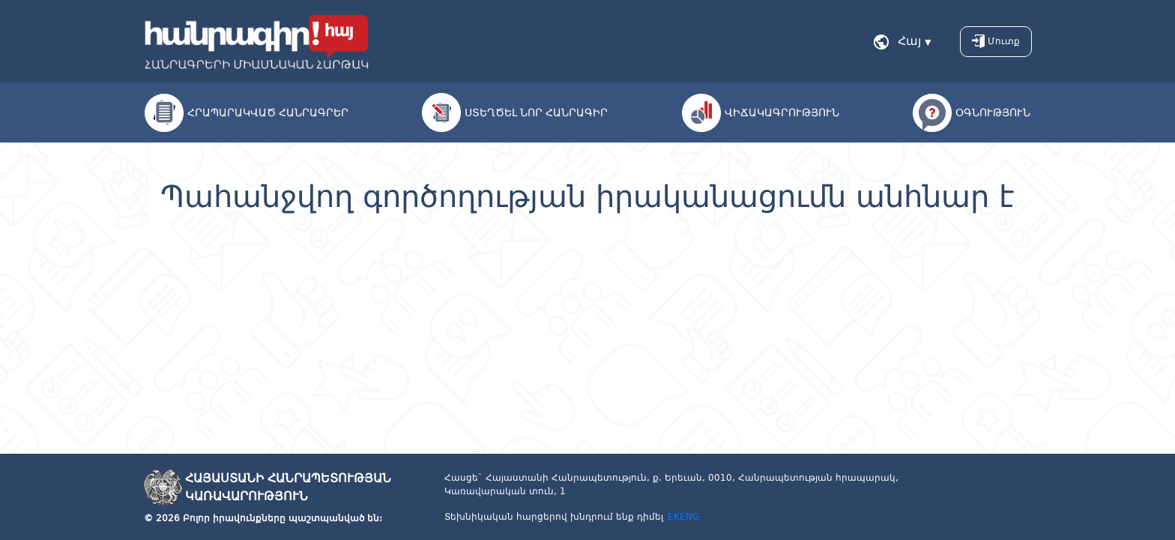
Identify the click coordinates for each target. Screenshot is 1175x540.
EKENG (683, 517)
